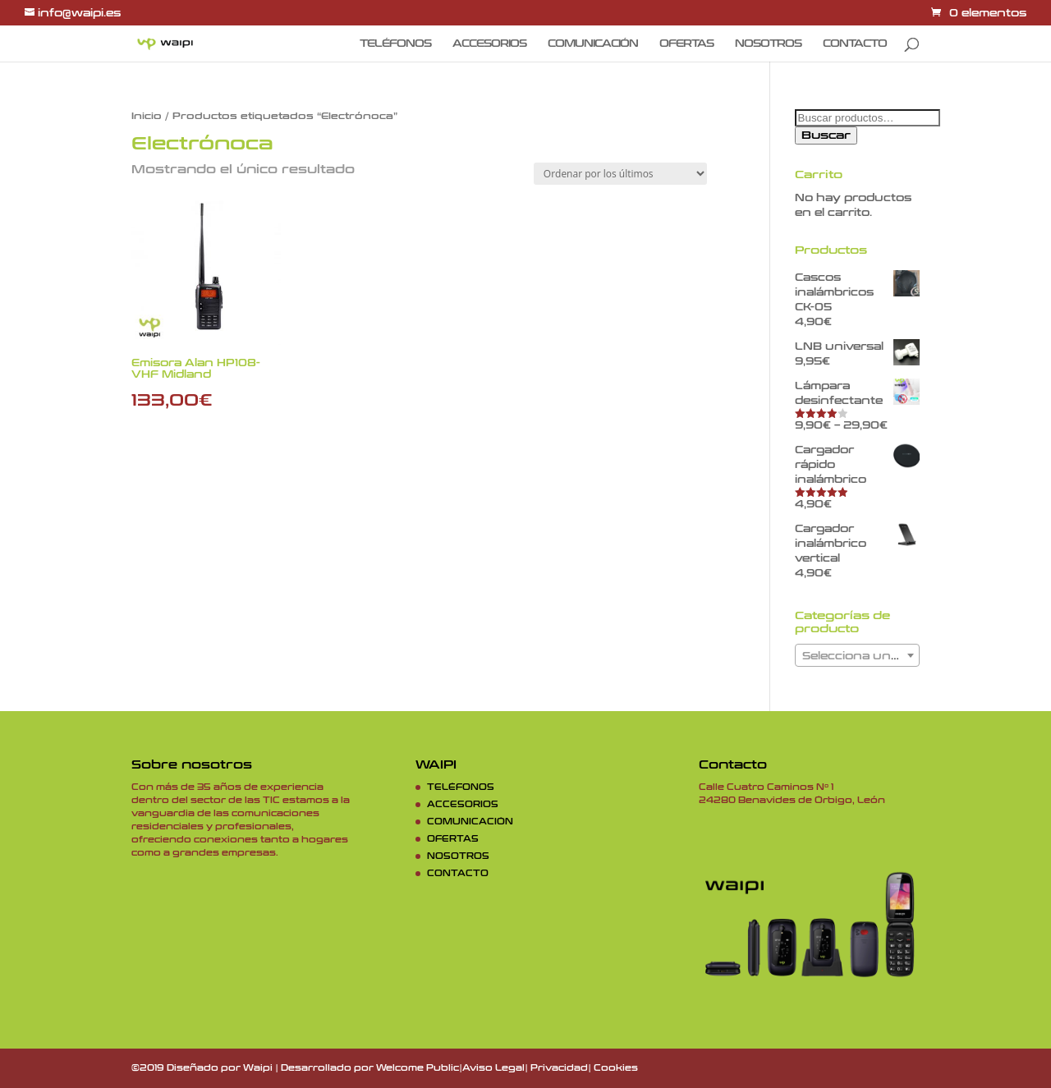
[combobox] (857, 655)
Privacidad (559, 1068)
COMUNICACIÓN (593, 43)
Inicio (146, 116)
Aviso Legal (493, 1068)
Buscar (826, 135)
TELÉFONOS (395, 43)
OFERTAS (686, 43)
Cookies (616, 1068)
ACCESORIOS (489, 43)
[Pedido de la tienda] (620, 174)
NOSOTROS (768, 43)
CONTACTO (855, 43)
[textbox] (857, 656)
